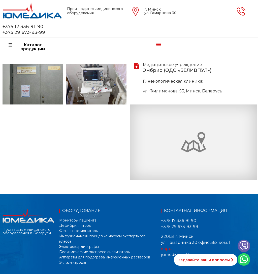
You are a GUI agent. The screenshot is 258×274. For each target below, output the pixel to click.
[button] (158, 44)
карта (167, 248)
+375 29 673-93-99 (24, 32)
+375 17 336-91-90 (23, 26)
